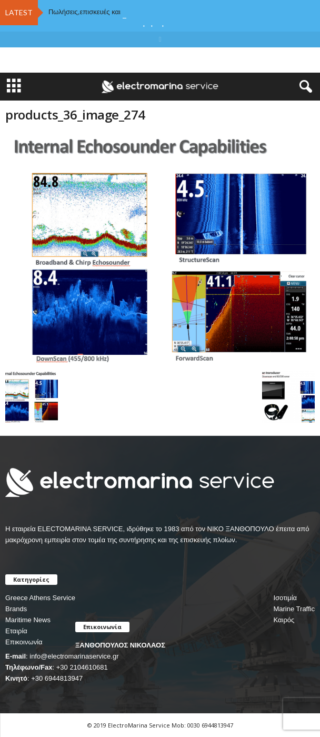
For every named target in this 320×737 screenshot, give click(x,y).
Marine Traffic (294, 609)
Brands (16, 609)
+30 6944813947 (57, 678)
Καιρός (283, 620)
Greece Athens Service (40, 598)
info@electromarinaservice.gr (73, 656)
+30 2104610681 (82, 667)
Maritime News (28, 620)
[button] (303, 86)
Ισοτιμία (285, 598)
